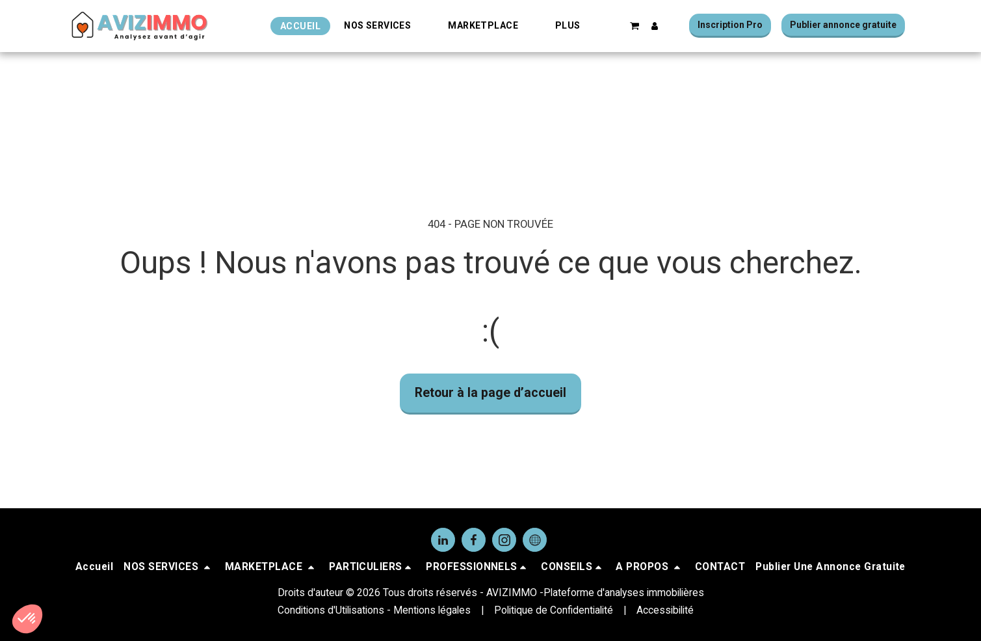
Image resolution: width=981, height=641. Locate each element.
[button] (384, 25)
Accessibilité (665, 610)
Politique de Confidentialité (553, 610)
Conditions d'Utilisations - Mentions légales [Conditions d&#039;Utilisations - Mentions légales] (374, 610)
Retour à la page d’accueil (490, 392)
